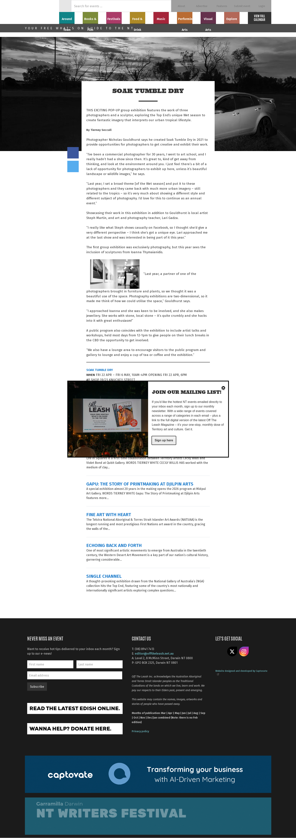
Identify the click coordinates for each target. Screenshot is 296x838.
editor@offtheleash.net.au (154, 653)
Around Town (71, 17)
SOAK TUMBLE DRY (99, 369)
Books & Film (94, 17)
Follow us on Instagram (244, 652)
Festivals (118, 17)
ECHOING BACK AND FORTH (114, 545)
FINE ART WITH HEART (108, 514)
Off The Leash (42, 12)
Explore (236, 17)
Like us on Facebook (220, 652)
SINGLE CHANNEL (103, 575)
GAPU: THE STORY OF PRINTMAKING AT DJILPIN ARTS (139, 483)
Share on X (232, 652)
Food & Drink (141, 17)
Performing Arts (188, 17)
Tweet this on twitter (73, 166)
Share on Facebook (73, 152)
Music (165, 17)
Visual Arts (212, 17)
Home (65, 6)
